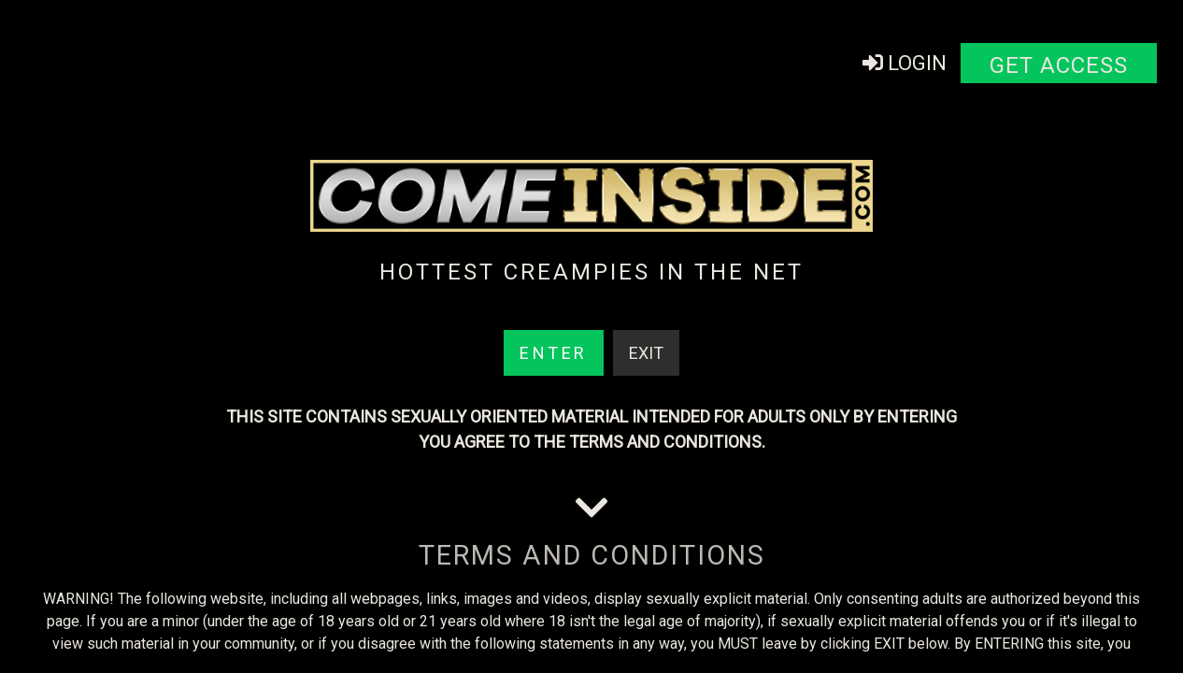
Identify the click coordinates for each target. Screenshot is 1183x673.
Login (904, 63)
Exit (646, 353)
